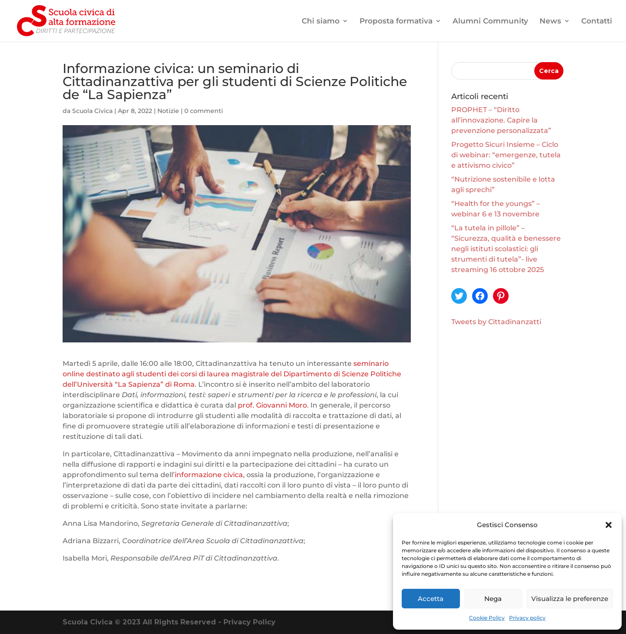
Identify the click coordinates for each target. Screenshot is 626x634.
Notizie (168, 111)
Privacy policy (527, 617)
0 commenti (203, 111)
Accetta (430, 598)
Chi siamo (321, 21)
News (550, 21)
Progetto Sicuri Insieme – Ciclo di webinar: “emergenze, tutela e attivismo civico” (506, 154)
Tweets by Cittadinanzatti (496, 322)
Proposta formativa (396, 21)
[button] (608, 525)
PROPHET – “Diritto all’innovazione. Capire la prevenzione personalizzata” (501, 120)
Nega (493, 598)
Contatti (596, 21)
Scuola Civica (92, 111)
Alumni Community (490, 21)
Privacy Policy (249, 622)
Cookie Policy (487, 617)
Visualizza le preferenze (569, 598)
